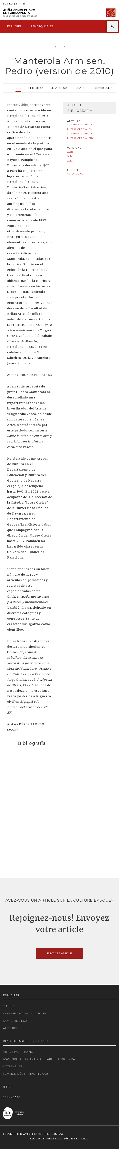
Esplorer (14, 26)
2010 (69, 160)
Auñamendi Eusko (20, 13)
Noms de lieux (15, 1020)
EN (24, 4)
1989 (69, 156)
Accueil (74, 105)
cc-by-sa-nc (75, 173)
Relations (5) (59, 87)
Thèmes (9, 1006)
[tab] (29, 742)
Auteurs (10, 1028)
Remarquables (42, 26)
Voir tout (41, 1041)
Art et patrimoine (18, 1051)
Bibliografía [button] (32, 743)
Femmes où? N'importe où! (25, 1073)
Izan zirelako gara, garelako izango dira (39, 1059)
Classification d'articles (25, 1013)
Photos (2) (35, 87)
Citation (81, 87)
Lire (18, 87)
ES (4, 4)
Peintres (59, 46)
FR (18, 4)
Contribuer (103, 87)
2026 (70, 151)
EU (11, 4)
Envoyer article (59, 953)
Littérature (13, 1066)
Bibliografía (79, 111)
